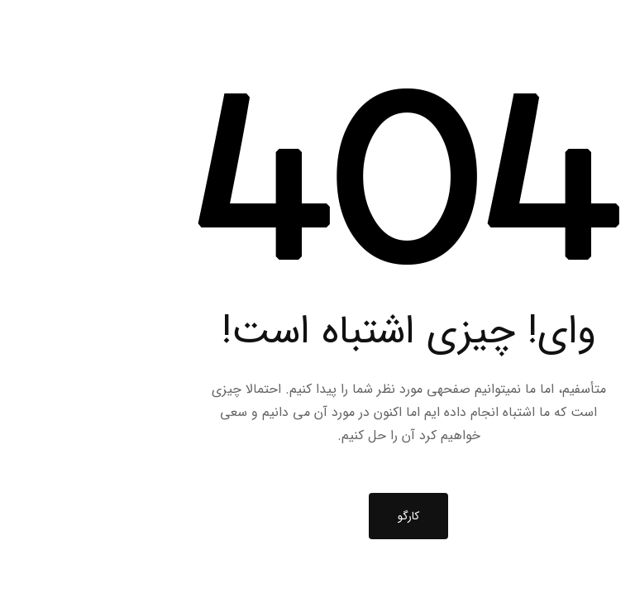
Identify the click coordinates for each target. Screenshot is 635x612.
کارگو (317, 516)
